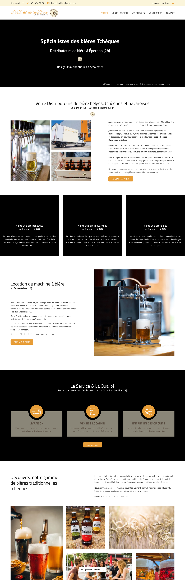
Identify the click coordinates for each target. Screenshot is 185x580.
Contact (170, 13)
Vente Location (120, 13)
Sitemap (98, 576)
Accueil (104, 13)
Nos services (138, 13)
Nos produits (155, 13)
